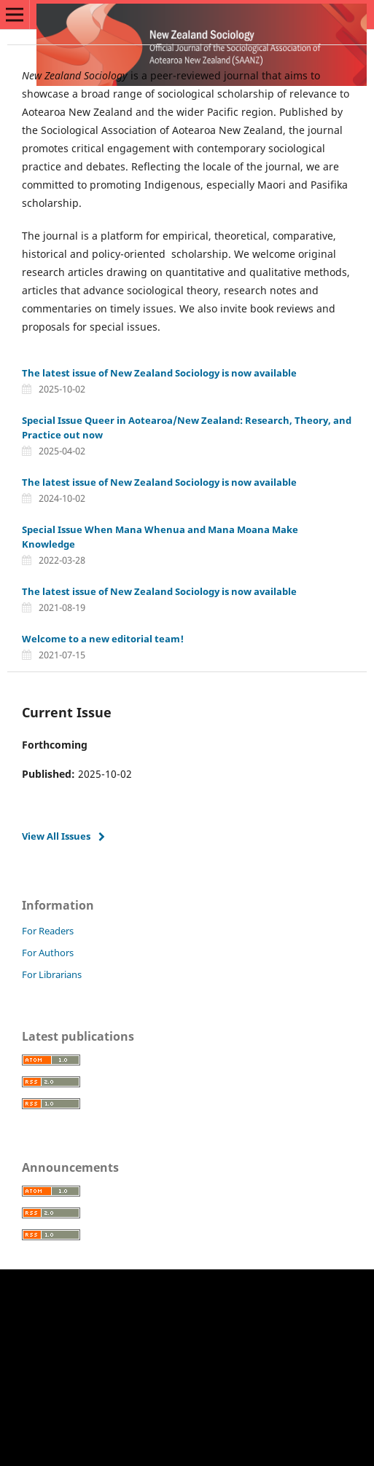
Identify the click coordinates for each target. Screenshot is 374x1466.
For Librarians (52, 974)
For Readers (48, 930)
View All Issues (56, 836)
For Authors (48, 952)
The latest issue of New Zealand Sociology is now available (159, 372)
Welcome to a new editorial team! (103, 638)
